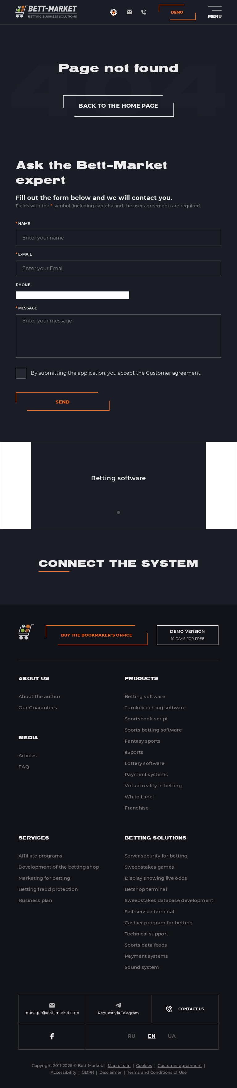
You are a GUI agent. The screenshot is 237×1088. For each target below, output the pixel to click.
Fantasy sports (142, 741)
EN (152, 1036)
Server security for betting (156, 856)
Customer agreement (180, 1065)
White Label (139, 797)
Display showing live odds (156, 878)
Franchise (137, 808)
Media (28, 737)
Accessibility (63, 1072)
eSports (134, 752)
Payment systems (146, 774)
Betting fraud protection (48, 889)
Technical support (146, 934)
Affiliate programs (40, 856)
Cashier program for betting (159, 923)
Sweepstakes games (149, 867)
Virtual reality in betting (153, 785)
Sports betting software (153, 730)
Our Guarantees (38, 707)
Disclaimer (110, 1072)
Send (63, 401)
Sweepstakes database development (169, 900)
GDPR (88, 1072)
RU (132, 1036)
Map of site (119, 1065)
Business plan (35, 900)
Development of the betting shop (59, 867)
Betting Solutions (156, 838)
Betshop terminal (146, 889)
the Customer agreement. (168, 373)
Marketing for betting (44, 878)
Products (141, 678)
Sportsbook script (146, 719)
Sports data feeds (146, 945)
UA (172, 1036)
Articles (28, 755)
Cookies (144, 1065)
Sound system (142, 967)
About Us (34, 678)
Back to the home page (118, 106)
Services (34, 838)
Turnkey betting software (155, 707)
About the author (39, 696)
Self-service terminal (149, 911)
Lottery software (144, 763)
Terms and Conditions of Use (157, 1072)
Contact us (185, 1009)
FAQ (24, 767)
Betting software (145, 696)
